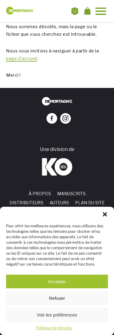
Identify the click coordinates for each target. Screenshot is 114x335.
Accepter (57, 281)
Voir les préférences (57, 314)
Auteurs (59, 202)
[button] (105, 214)
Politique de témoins (54, 328)
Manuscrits (71, 193)
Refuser (57, 298)
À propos (40, 193)
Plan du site (90, 202)
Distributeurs (26, 202)
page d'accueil (21, 58)
